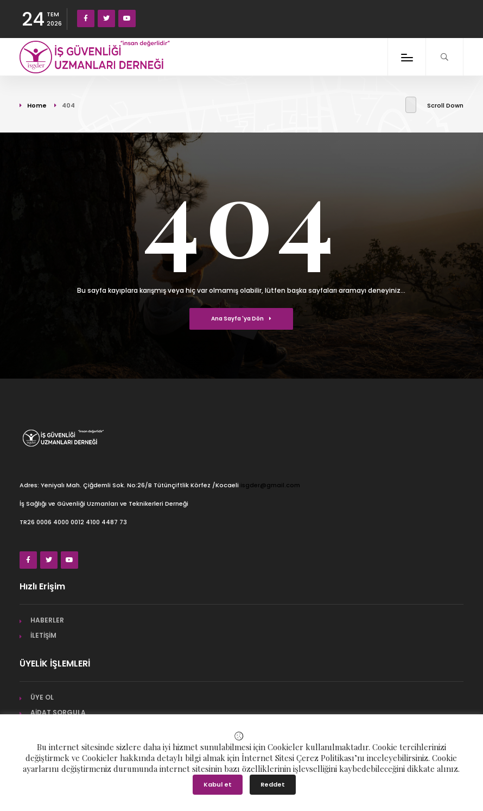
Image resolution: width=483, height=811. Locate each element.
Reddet (272, 784)
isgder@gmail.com (270, 485)
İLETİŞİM (43, 635)
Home (37, 105)
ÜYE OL (42, 697)
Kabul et (218, 784)
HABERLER (47, 620)
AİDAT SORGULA (58, 712)
